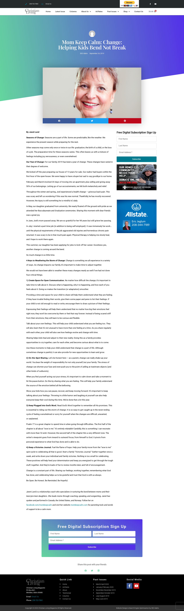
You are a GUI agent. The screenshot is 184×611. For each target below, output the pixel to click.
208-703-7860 (37, 600)
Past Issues (113, 12)
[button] (59, 120)
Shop (126, 12)
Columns (73, 11)
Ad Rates (99, 11)
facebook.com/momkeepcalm (39, 505)
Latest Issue (60, 11)
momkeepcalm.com (79, 505)
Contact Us (138, 11)
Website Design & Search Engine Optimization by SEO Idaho (137, 608)
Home (48, 11)
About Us (86, 12)
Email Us (35, 597)
